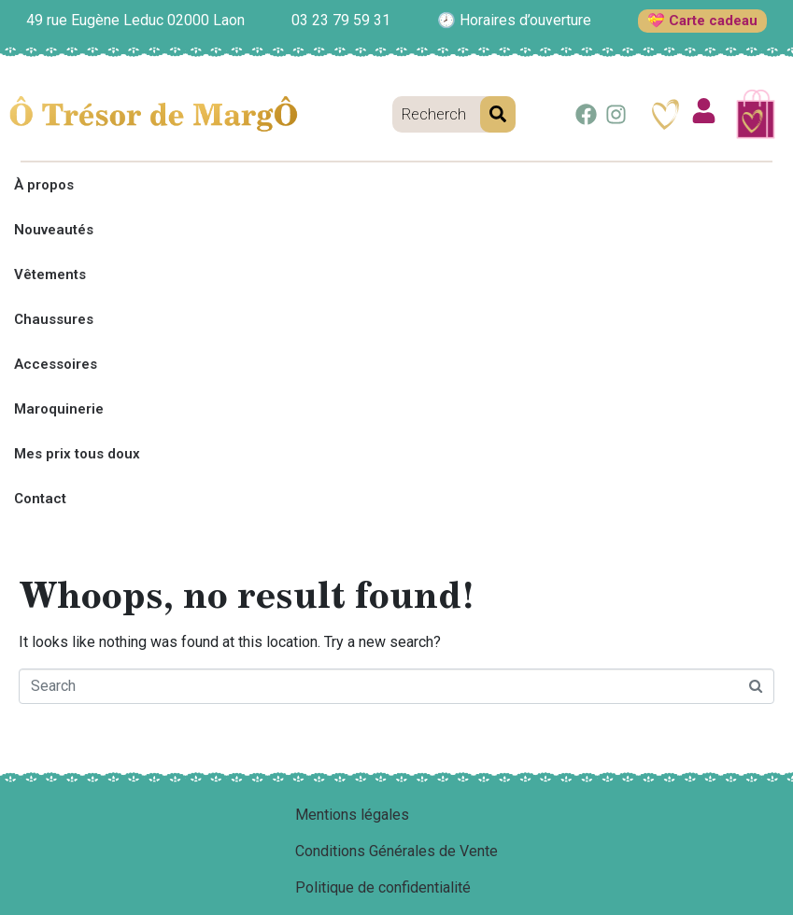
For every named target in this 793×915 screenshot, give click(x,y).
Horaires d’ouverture (525, 20)
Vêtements (50, 274)
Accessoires (55, 364)
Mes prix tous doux (77, 453)
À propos (44, 184)
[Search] (498, 114)
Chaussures (53, 319)
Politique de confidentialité (383, 887)
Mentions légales (352, 815)
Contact (40, 498)
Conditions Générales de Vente (396, 851)
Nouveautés (53, 229)
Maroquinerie (59, 409)
